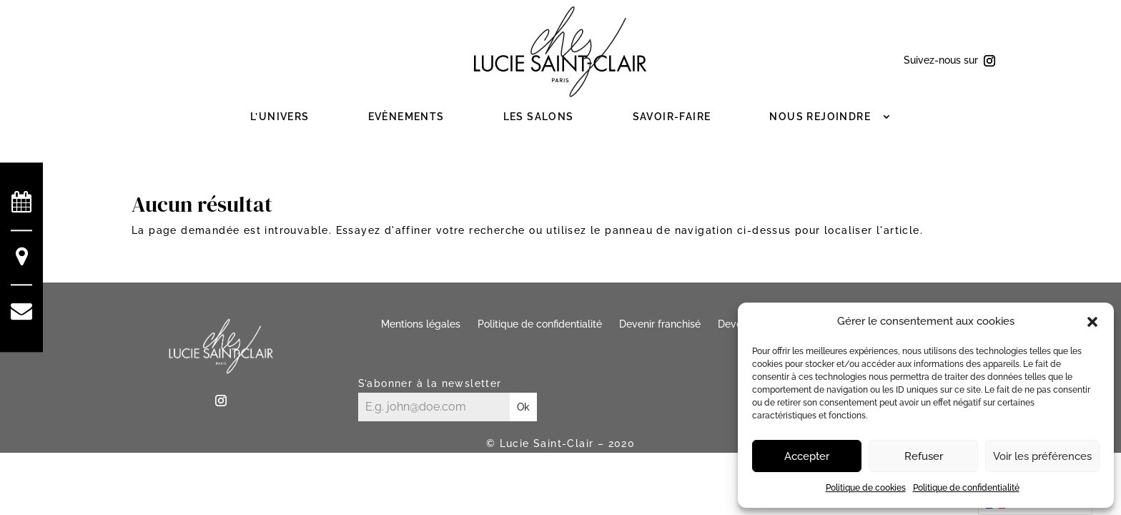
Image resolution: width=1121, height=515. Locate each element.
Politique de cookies (866, 488)
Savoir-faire (672, 116)
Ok (523, 407)
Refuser (923, 456)
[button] (1092, 322)
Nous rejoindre (820, 116)
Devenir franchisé (660, 324)
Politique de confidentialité (966, 488)
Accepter (806, 456)
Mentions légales (420, 324)
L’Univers (280, 116)
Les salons (538, 116)
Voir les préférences (1042, 456)
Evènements (406, 116)
